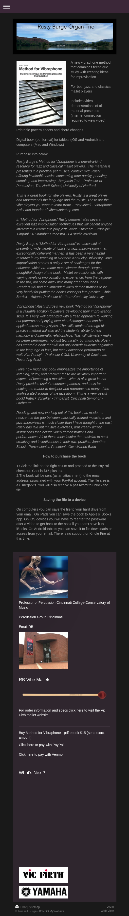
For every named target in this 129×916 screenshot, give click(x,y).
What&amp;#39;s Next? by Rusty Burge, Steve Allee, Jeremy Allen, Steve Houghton (43, 820)
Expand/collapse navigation (64, 6)
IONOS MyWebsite (51, 911)
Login (110, 906)
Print (21, 907)
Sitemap (34, 907)
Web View (107, 911)
